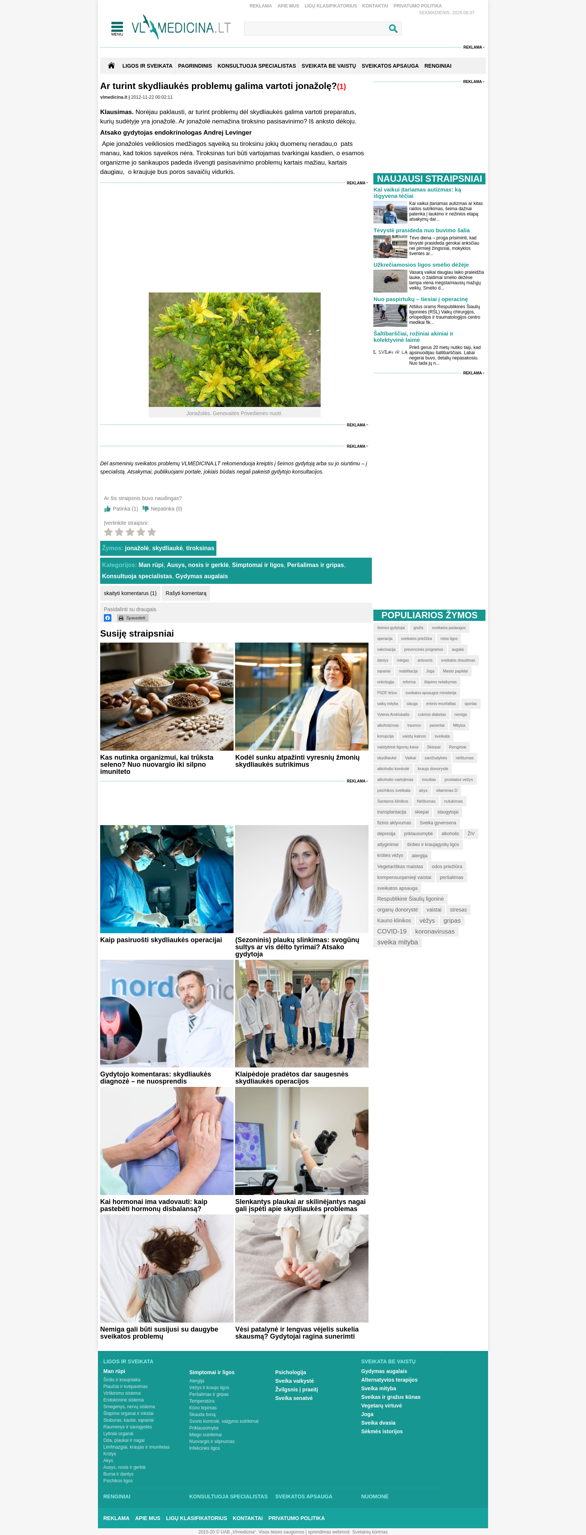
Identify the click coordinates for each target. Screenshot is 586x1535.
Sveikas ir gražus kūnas (391, 1397)
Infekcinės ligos (204, 1448)
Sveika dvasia (378, 1423)
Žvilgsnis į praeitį (296, 1389)
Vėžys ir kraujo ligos (209, 1387)
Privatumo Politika (418, 6)
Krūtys (110, 1453)
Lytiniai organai (118, 1433)
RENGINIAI (438, 66)
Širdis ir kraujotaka (122, 1379)
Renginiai (117, 1496)
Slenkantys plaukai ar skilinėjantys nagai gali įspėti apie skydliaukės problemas (300, 1205)
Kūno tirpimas (203, 1407)
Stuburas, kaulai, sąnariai (129, 1420)
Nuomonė (375, 1496)
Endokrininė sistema (124, 1400)
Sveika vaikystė (294, 1381)
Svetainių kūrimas (370, 1532)
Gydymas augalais (202, 576)
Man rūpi (151, 565)
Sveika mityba (378, 1388)
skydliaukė (167, 548)
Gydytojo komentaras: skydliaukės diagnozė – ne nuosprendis (155, 1077)
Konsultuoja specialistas (137, 576)
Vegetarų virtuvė (381, 1406)
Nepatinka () (166, 509)
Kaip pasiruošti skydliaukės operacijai (161, 940)
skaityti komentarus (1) (130, 593)
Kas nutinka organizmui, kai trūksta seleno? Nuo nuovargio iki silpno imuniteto (156, 764)
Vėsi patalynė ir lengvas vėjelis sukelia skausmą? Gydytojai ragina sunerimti (296, 1333)
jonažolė (137, 548)
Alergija (196, 1381)
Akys (108, 1460)
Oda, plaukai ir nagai (124, 1440)
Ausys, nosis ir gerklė (197, 565)
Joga (367, 1414)
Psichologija (290, 1372)
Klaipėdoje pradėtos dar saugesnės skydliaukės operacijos (291, 1077)
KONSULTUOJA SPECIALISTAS (257, 66)
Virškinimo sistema (122, 1393)
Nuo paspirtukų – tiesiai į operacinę (420, 299)
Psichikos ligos (118, 1480)
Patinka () (125, 509)
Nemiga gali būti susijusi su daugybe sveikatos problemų (159, 1333)
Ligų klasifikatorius (331, 6)
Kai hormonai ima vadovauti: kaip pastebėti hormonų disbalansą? (153, 1205)
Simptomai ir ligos (258, 565)
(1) (341, 86)
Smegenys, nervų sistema (129, 1406)
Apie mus (288, 6)
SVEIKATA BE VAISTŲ (329, 66)
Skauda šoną (202, 1414)
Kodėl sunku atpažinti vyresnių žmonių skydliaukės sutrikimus (297, 761)
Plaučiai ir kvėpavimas (126, 1386)
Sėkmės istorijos (382, 1431)
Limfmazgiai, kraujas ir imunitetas (137, 1447)
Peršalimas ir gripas (315, 565)
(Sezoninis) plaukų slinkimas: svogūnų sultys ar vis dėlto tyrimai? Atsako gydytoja (297, 947)
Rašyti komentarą (186, 593)
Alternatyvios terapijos (389, 1380)
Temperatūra (202, 1401)
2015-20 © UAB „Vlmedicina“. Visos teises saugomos (251, 1532)
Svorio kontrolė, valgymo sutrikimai (224, 1421)
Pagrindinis (195, 66)
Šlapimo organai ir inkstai (129, 1413)
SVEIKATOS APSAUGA (390, 66)
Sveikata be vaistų (388, 1361)
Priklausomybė (204, 1428)
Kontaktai (375, 6)
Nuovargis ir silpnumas (212, 1441)
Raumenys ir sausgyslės (128, 1427)
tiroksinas (200, 548)
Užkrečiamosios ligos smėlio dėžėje (421, 264)
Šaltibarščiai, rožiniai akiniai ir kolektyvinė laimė (413, 336)
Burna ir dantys (119, 1474)
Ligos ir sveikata (147, 66)
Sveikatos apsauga (304, 1496)
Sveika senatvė (294, 1398)
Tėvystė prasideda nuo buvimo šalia (421, 230)
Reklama (261, 6)
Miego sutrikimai (205, 1434)
